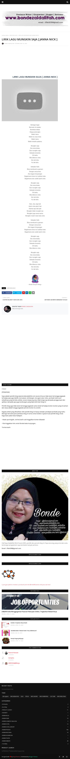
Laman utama (5, 35)
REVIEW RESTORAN (35, 733)
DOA (22, 696)
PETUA (27, 696)
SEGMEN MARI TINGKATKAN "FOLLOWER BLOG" (24, 630)
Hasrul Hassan (13, 653)
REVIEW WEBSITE (35, 741)
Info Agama (5, 696)
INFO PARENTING (44, 696)
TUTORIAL (35, 744)
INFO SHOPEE (34, 696)
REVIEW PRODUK (35, 730)
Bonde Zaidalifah (9, 43)
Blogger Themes (33, 756)
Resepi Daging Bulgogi (17, 638)
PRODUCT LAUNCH (35, 710)
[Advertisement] (35, 60)
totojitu (11, 658)
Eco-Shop (35, 707)
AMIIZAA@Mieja (14, 663)
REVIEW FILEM (35, 718)
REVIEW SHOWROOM (35, 735)
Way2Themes (16, 756)
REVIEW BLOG (35, 716)
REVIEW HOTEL (35, 724)
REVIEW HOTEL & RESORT (35, 727)
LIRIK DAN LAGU (13, 35)
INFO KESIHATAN (15, 696)
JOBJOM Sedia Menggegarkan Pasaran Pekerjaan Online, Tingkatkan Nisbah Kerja (29, 612)
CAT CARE (52, 696)
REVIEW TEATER (35, 738)
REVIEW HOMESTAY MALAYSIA (35, 721)
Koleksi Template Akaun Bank (19, 623)
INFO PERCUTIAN (61, 696)
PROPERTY (35, 713)
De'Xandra (35, 704)
